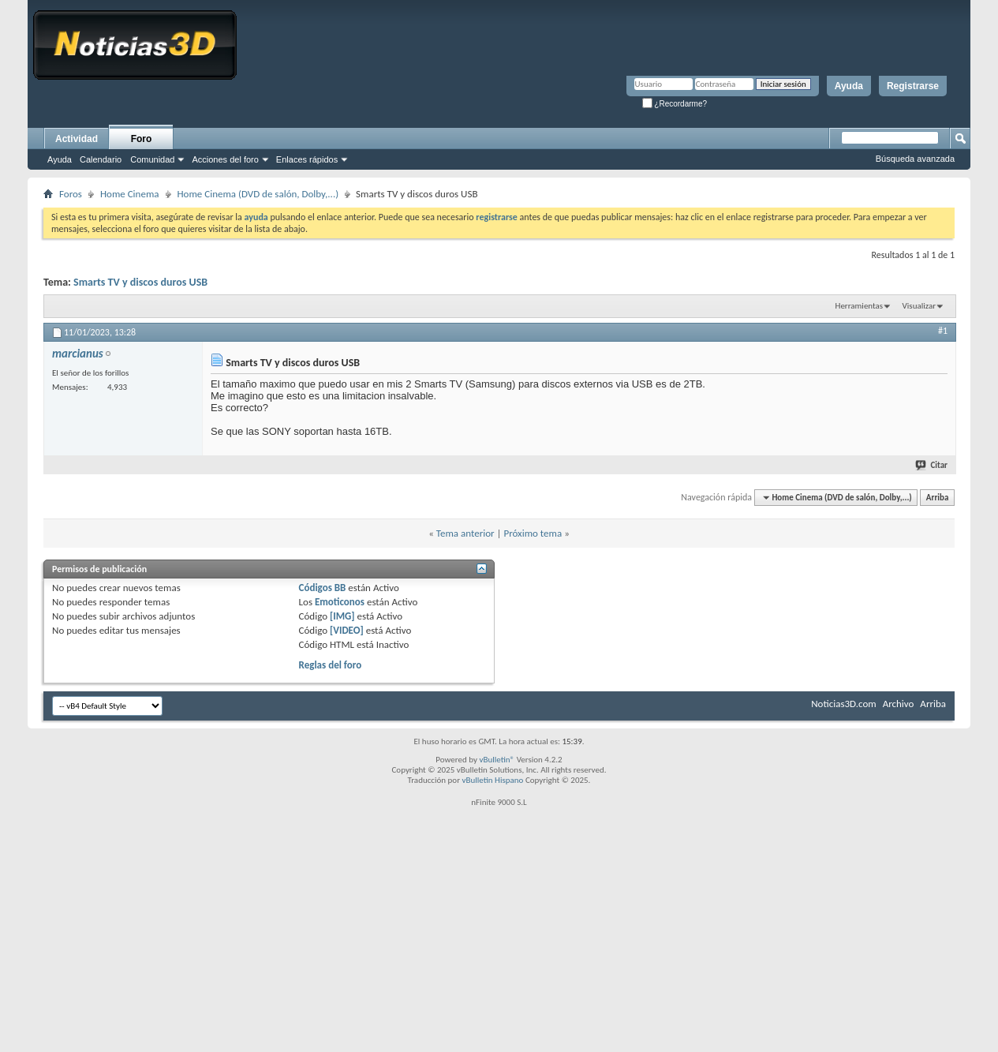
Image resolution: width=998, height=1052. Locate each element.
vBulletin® (496, 759)
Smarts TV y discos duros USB (140, 282)
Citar (932, 465)
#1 (943, 330)
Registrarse (913, 86)
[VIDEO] (347, 630)
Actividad (76, 138)
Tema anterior (465, 533)
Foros (70, 194)
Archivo (898, 703)
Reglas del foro (330, 665)
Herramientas (859, 306)
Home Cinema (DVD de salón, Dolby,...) (258, 194)
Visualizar (919, 306)
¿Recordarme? (674, 103)
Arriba (937, 497)
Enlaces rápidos (307, 159)
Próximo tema (532, 533)
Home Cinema (129, 194)
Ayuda (849, 86)
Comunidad (152, 159)
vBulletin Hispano (493, 780)
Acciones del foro (225, 159)
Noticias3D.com (843, 703)
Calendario (100, 159)
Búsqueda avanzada (915, 158)
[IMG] (342, 616)
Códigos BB (322, 587)
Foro (141, 138)
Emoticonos (339, 602)
